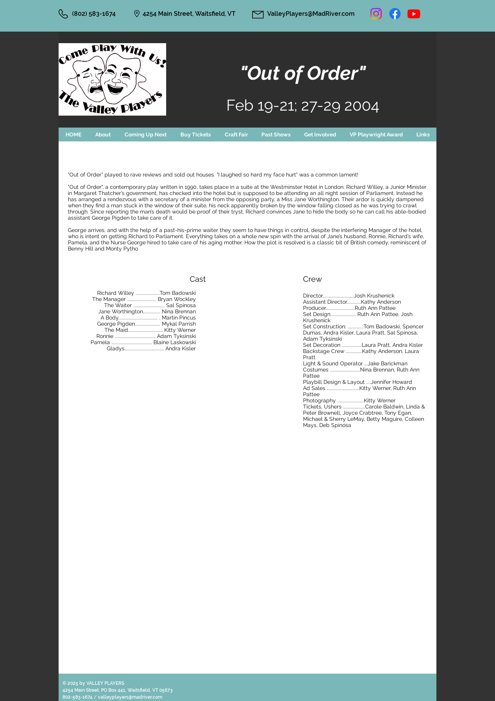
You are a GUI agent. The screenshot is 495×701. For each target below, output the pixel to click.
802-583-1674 (78, 697)
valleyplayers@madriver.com (130, 697)
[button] (145, 134)
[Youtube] (413, 13)
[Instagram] (376, 13)
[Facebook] (394, 13)
